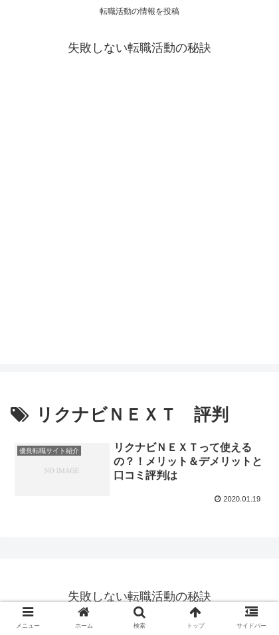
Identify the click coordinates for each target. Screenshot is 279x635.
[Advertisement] (139, 224)
